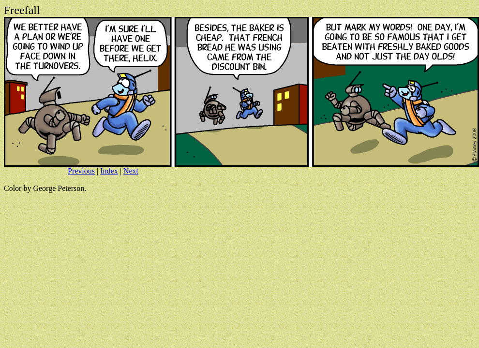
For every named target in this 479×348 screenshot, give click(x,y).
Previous (81, 171)
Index (109, 171)
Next (130, 171)
